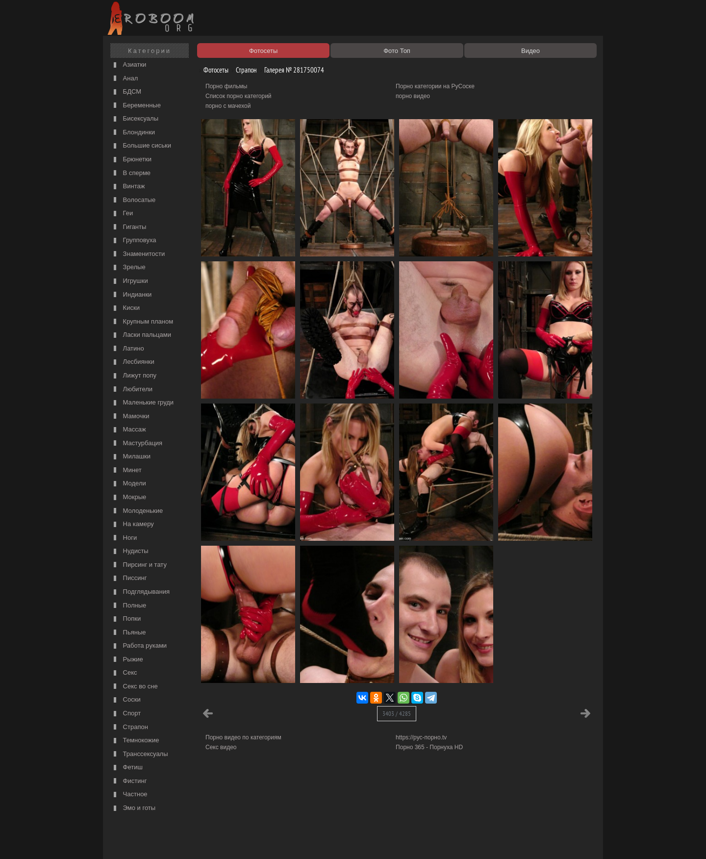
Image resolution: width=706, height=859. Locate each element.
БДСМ (126, 92)
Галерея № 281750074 (290, 70)
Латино (127, 349)
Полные (128, 606)
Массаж (128, 430)
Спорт (126, 713)
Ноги (124, 538)
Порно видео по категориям (243, 737)
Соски (126, 700)
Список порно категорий (238, 96)
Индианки (131, 295)
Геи (122, 213)
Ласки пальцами (141, 335)
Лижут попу (133, 376)
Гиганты (128, 227)
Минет (126, 470)
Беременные (136, 105)
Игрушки (129, 281)
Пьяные (128, 633)
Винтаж (128, 186)
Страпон (129, 727)
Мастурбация (136, 443)
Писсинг (129, 578)
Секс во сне (134, 686)
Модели (128, 484)
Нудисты (130, 551)
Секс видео (221, 747)
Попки (126, 619)
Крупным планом (142, 322)
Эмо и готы (133, 808)
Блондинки (133, 132)
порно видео (413, 96)
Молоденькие (137, 511)
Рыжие (127, 660)
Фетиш (127, 767)
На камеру (132, 524)
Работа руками (139, 646)
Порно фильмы (226, 86)
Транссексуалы (139, 754)
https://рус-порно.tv (421, 737)
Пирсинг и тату (139, 565)
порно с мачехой (228, 105)
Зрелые (128, 267)
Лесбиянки (132, 362)
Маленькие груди (142, 403)
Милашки (131, 457)
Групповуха (133, 240)
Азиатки (128, 65)
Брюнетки (131, 159)
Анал (124, 79)
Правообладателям (195, 840)
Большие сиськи (141, 146)
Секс (124, 673)
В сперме (131, 173)
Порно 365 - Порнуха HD (429, 747)
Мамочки (130, 416)
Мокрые (128, 497)
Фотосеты (212, 70)
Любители (131, 389)
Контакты (275, 840)
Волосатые (133, 200)
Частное (129, 794)
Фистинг (129, 781)
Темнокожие (135, 740)
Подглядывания (140, 592)
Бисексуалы (134, 119)
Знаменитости (138, 254)
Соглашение (241, 840)
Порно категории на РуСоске (435, 86)
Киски (125, 308)
